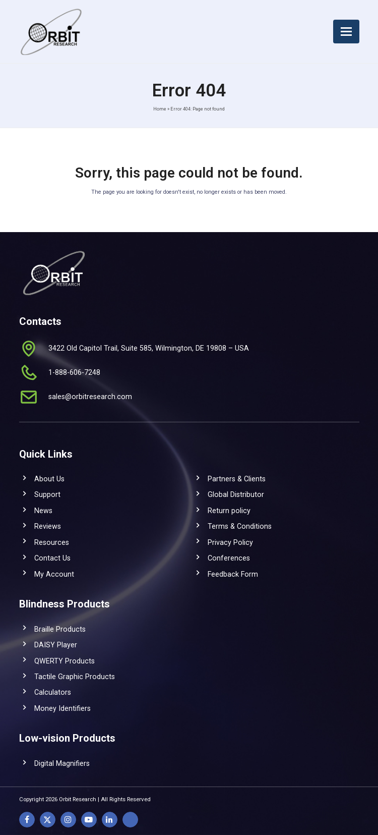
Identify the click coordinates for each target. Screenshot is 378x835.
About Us (49, 479)
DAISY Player (55, 645)
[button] (346, 31)
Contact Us (52, 558)
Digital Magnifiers (62, 763)
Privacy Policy (230, 542)
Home (159, 109)
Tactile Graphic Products (74, 677)
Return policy (229, 511)
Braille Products (60, 629)
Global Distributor (236, 494)
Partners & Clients (237, 479)
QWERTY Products (64, 661)
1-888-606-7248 (74, 372)
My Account (54, 574)
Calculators (52, 692)
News (43, 511)
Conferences (229, 558)
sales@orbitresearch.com (90, 397)
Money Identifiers (62, 708)
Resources (51, 542)
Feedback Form (233, 574)
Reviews (47, 526)
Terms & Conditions (240, 526)
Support (47, 494)
